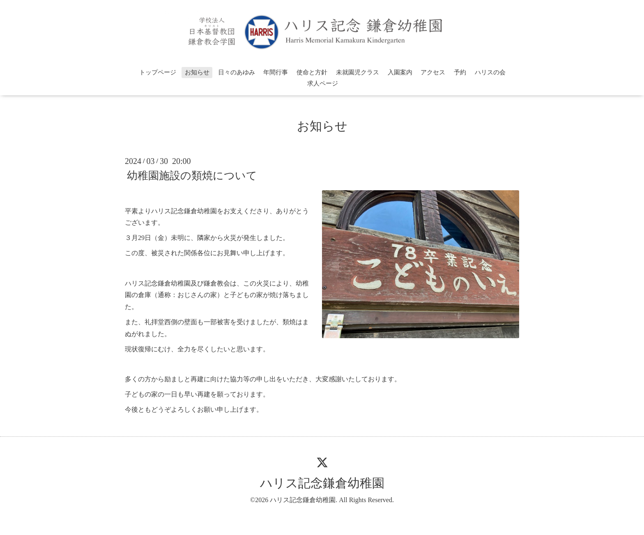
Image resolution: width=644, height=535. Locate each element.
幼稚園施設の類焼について (192, 176)
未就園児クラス (357, 72)
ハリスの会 (490, 72)
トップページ (157, 72)
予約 (460, 72)
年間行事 (275, 72)
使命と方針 (312, 72)
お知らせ (197, 72)
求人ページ (322, 83)
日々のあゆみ (236, 72)
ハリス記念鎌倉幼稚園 (322, 483)
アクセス (433, 72)
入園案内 (400, 72)
